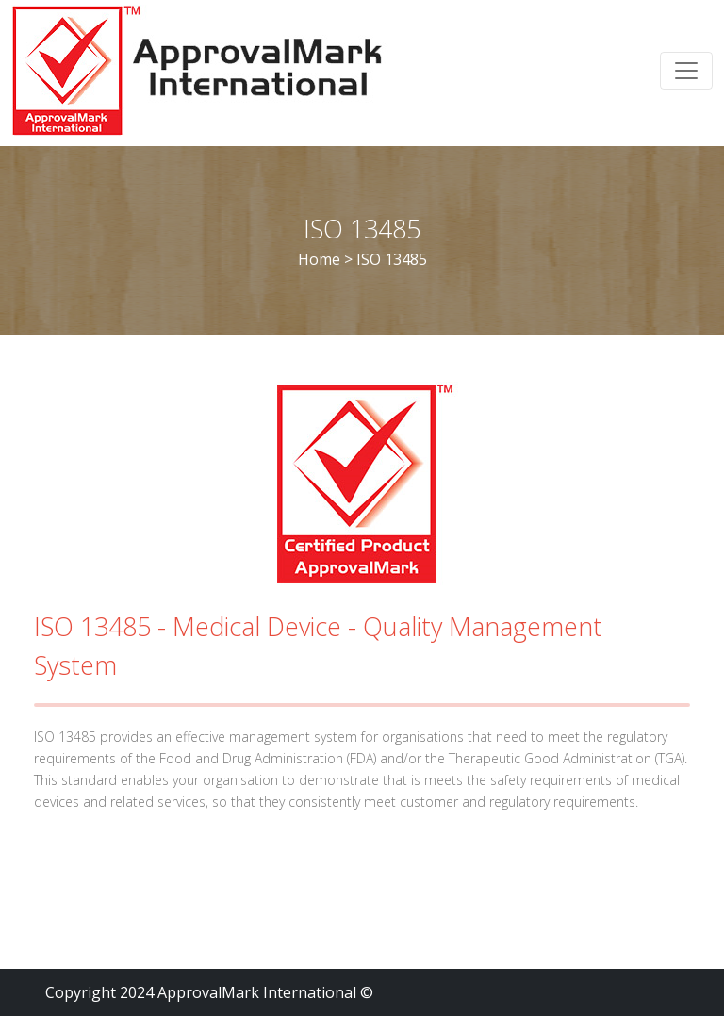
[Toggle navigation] (686, 71)
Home (319, 259)
